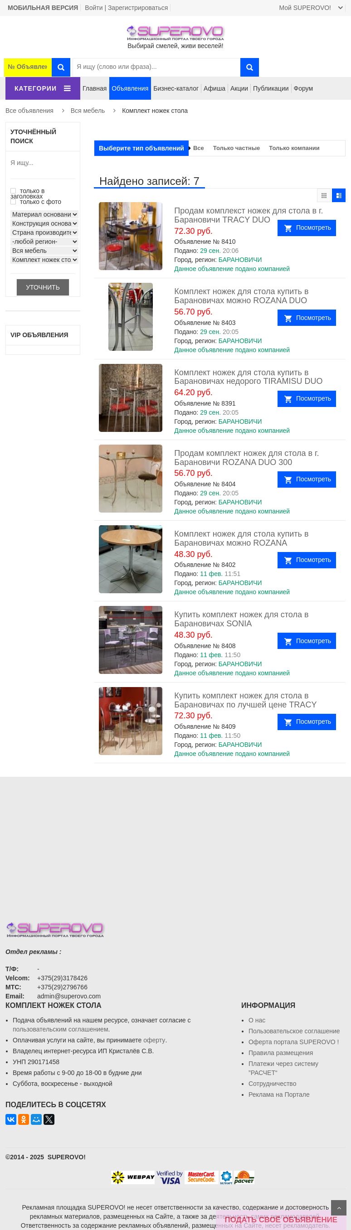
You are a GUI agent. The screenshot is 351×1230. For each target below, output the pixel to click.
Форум (303, 88)
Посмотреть (313, 227)
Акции (239, 88)
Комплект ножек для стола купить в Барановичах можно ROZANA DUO (241, 296)
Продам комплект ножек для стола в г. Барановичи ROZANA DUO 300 (246, 458)
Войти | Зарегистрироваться (126, 7)
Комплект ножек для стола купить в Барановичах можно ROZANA (241, 538)
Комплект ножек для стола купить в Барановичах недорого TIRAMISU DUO (248, 377)
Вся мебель (88, 110)
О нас (257, 1020)
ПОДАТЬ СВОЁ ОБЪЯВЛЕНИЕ (281, 1219)
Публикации (270, 88)
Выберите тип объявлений (141, 148)
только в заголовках (27, 193)
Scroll (338, 1207)
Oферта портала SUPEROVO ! (294, 1042)
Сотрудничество (272, 1083)
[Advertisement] (175, 840)
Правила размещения (281, 1052)
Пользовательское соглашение (294, 1031)
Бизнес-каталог (176, 88)
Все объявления (29, 110)
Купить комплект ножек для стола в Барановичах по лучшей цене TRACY (245, 700)
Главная (95, 88)
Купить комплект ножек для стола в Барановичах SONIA (241, 619)
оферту (154, 1040)
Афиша (214, 88)
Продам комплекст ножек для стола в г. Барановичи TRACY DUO (248, 215)
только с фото (35, 201)
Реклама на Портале (279, 1094)
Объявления (130, 88)
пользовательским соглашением (60, 1029)
